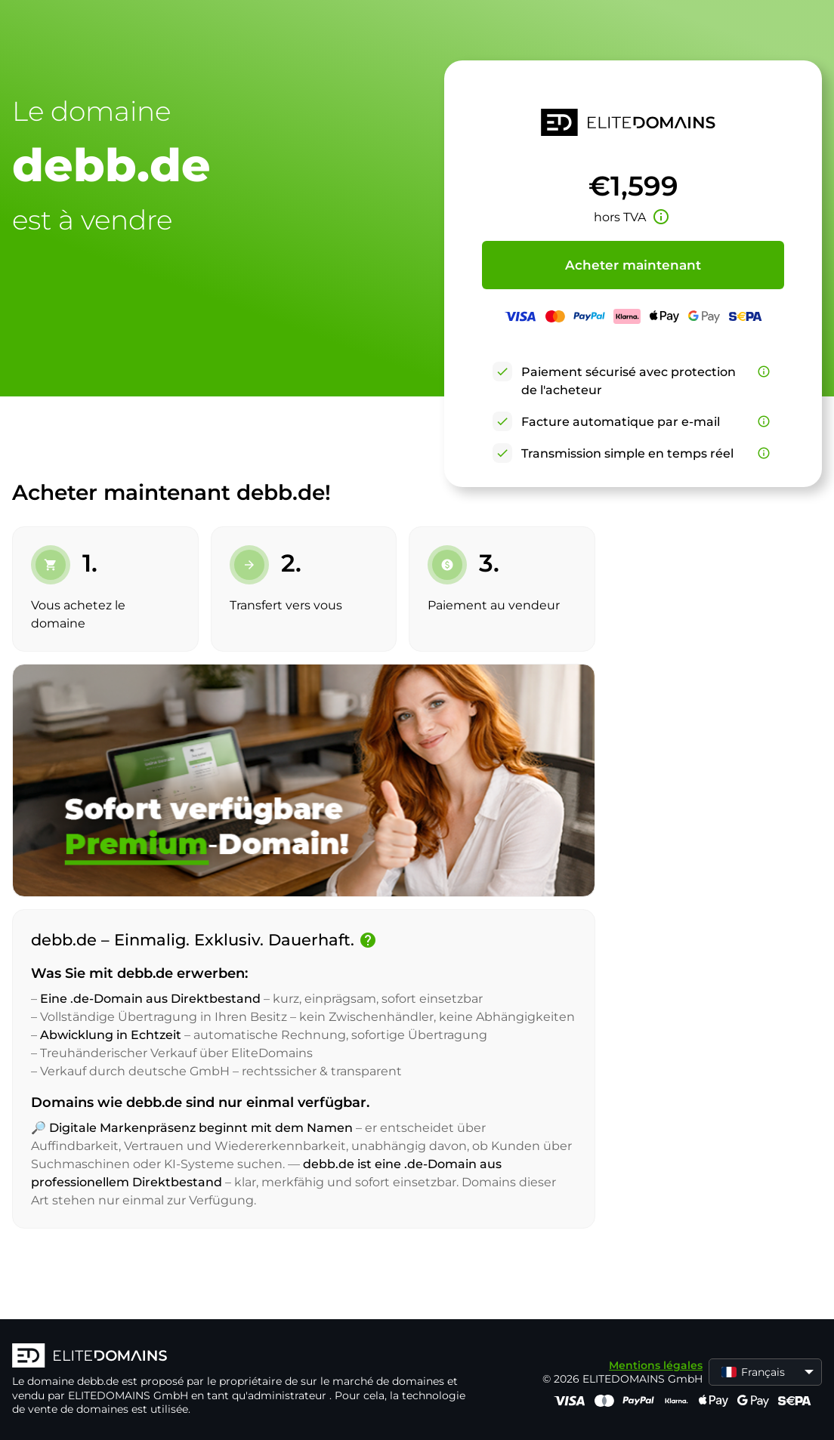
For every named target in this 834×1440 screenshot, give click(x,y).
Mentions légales (656, 1365)
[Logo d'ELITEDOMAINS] (238, 1357)
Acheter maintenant (633, 265)
